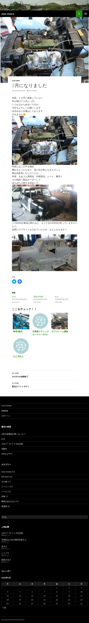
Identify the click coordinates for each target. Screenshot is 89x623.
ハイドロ (5, 553)
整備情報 (4, 411)
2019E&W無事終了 (44, 375)
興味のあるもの (8, 501)
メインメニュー (85, 13)
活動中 (4, 449)
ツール (4, 491)
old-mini (16, 81)
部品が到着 (38, 296)
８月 (14, 296)
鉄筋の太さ (6, 559)
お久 (57, 296)
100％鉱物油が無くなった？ (13, 434)
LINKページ (5, 416)
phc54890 (33, 91)
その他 (4, 481)
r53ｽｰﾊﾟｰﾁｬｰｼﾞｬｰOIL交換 (12, 444)
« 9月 (4, 608)
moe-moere (7, 13)
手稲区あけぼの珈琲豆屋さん (13, 539)
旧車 (3, 496)
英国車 (4, 506)
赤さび (4, 546)
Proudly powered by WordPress (12, 620)
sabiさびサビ (7, 454)
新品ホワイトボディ (44, 385)
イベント (5, 486)
